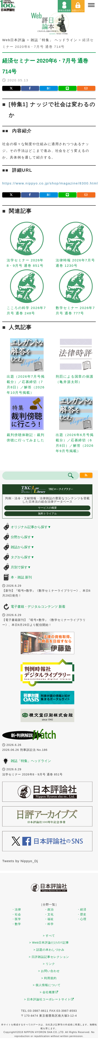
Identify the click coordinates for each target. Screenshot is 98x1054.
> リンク (49, 963)
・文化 (49, 914)
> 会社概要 (49, 992)
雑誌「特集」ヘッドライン (31, 761)
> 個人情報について (47, 985)
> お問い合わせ (49, 971)
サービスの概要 (47, 507)
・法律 (16, 909)
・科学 (49, 924)
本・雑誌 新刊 (21, 577)
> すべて (49, 935)
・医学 (16, 919)
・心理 (81, 919)
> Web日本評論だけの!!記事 (49, 942)
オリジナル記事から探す (31, 527)
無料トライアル (47, 513)
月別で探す (21, 567)
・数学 (16, 924)
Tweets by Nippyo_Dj (20, 861)
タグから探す (22, 557)
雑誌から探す (22, 547)
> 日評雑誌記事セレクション (49, 957)
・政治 (49, 909)
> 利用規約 (49, 978)
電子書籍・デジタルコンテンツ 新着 (38, 606)
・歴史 (81, 914)
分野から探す (22, 537)
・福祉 (49, 919)
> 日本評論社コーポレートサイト (49, 999)
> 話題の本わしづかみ (49, 949)
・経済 (81, 909)
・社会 (16, 914)
